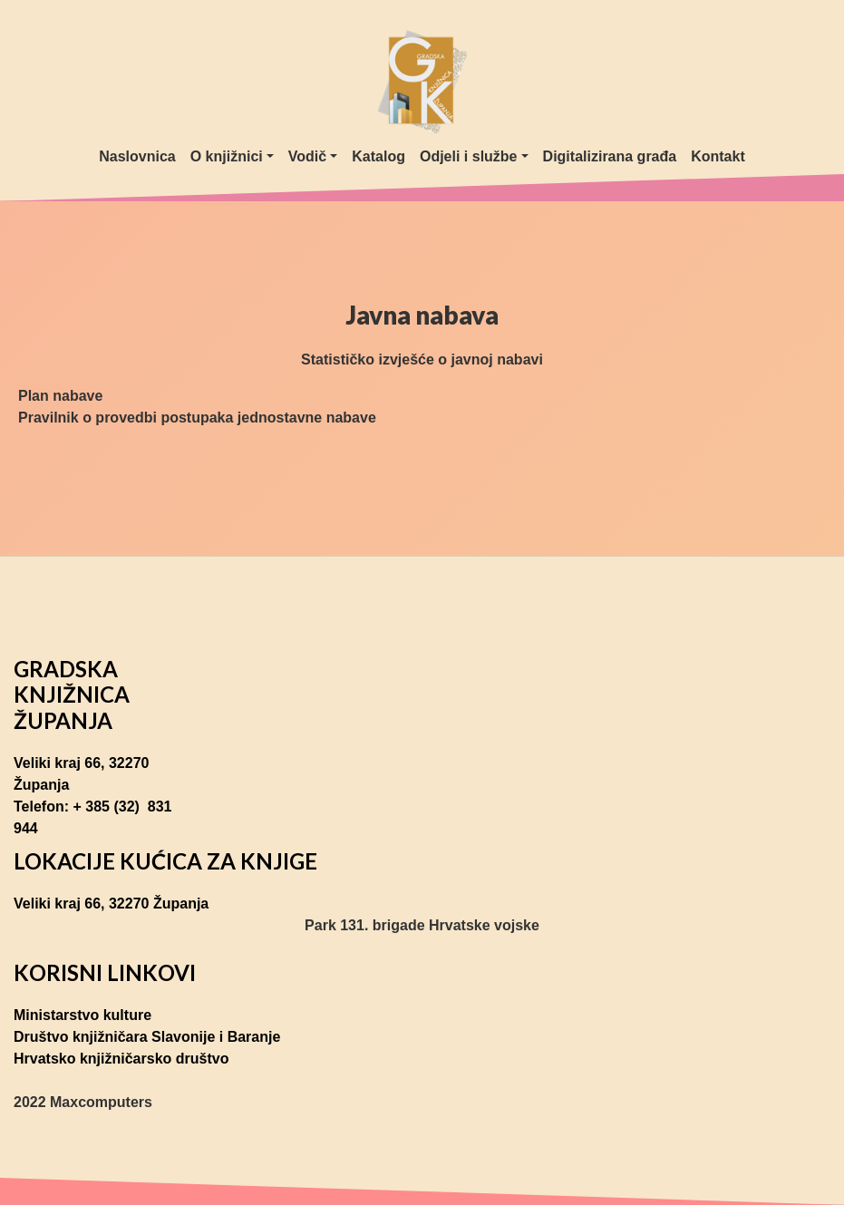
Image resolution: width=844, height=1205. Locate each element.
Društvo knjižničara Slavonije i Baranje (147, 1037)
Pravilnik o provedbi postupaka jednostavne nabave (197, 417)
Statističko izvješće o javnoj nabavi (422, 359)
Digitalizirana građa (610, 156)
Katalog (378, 156)
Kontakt (718, 156)
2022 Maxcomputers (83, 1102)
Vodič (307, 156)
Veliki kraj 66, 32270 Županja (81, 773)
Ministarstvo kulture (82, 1015)
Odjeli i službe (469, 156)
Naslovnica (137, 156)
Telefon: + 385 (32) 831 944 (92, 817)
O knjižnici (226, 156)
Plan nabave (60, 395)
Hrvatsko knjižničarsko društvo (121, 1058)
